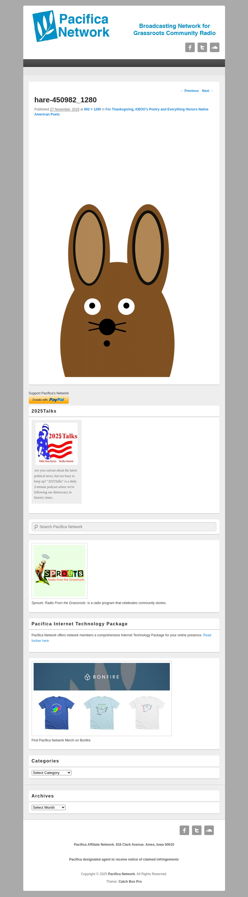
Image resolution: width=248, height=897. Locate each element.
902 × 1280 (92, 109)
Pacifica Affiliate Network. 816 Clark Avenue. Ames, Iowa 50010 (124, 845)
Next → (208, 91)
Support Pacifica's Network (49, 393)
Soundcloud (214, 47)
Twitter (202, 47)
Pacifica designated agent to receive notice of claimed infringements (124, 859)
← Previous (189, 91)
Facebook (190, 47)
